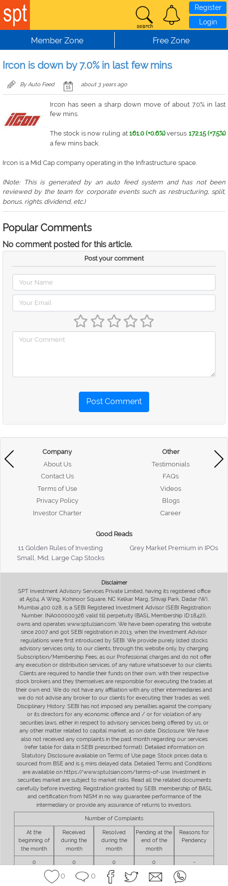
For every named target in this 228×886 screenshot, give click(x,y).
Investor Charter (57, 513)
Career (170, 513)
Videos (170, 488)
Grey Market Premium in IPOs (174, 548)
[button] (172, 15)
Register (208, 7)
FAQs (171, 476)
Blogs (171, 500)
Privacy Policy (57, 500)
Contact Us (57, 476)
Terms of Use (57, 488)
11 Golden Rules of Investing (60, 548)
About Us (57, 464)
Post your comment (114, 258)
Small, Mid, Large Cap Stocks (60, 558)
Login (208, 22)
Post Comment (114, 401)
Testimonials (171, 464)
